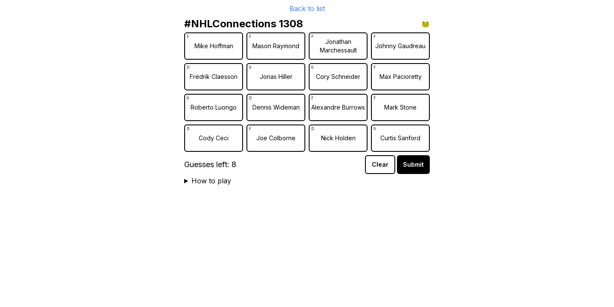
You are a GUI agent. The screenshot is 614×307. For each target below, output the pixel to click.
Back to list (307, 8)
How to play (211, 181)
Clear (380, 164)
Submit (413, 164)
